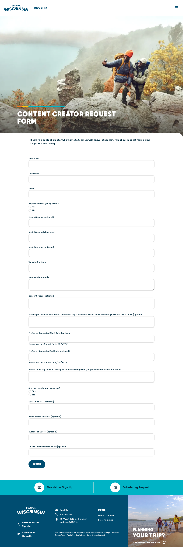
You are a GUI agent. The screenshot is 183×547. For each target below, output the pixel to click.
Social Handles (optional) (41, 247)
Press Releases (105, 518)
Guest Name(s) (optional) (41, 402)
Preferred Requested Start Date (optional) (49, 333)
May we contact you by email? (43, 204)
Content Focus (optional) (41, 296)
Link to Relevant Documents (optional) (47, 447)
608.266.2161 (63, 513)
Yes (33, 207)
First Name (33, 159)
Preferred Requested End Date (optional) (49, 351)
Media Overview (106, 514)
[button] (53, 487)
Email (31, 189)
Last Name (33, 174)
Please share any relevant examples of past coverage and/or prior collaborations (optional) (74, 370)
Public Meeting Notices (76, 534)
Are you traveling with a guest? (44, 388)
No (33, 210)
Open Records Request (96, 534)
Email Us (61, 508)
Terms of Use (60, 534)
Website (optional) (37, 262)
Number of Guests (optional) (42, 432)
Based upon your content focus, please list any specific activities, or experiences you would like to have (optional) (85, 315)
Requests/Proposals (38, 277)
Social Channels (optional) (41, 232)
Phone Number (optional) (41, 217)
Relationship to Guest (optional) (44, 417)
